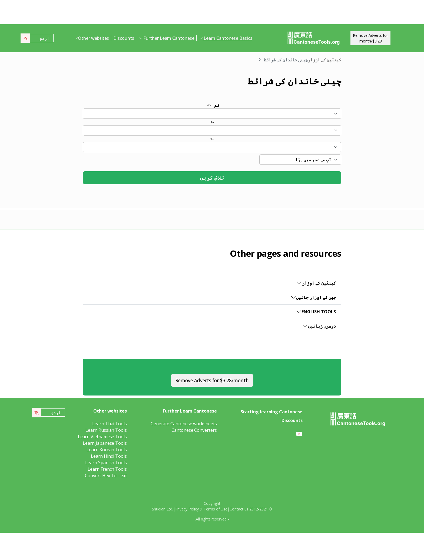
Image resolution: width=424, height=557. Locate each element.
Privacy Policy (187, 509)
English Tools (319, 312)
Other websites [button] (93, 38)
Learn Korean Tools (107, 450)
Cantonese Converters (194, 430)
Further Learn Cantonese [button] (168, 38)
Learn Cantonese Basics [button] (227, 38)
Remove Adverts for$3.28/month (370, 38)
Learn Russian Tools (106, 430)
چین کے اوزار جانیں (316, 297)
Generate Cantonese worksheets (184, 424)
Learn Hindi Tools (109, 456)
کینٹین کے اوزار (324, 60)
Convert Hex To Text (106, 476)
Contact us (239, 509)
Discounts (123, 38)
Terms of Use (215, 509)
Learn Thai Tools (109, 424)
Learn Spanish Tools (106, 463)
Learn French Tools (107, 469)
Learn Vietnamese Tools (102, 437)
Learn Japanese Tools (105, 443)
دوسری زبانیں (322, 326)
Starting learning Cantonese (272, 412)
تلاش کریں (212, 177)
